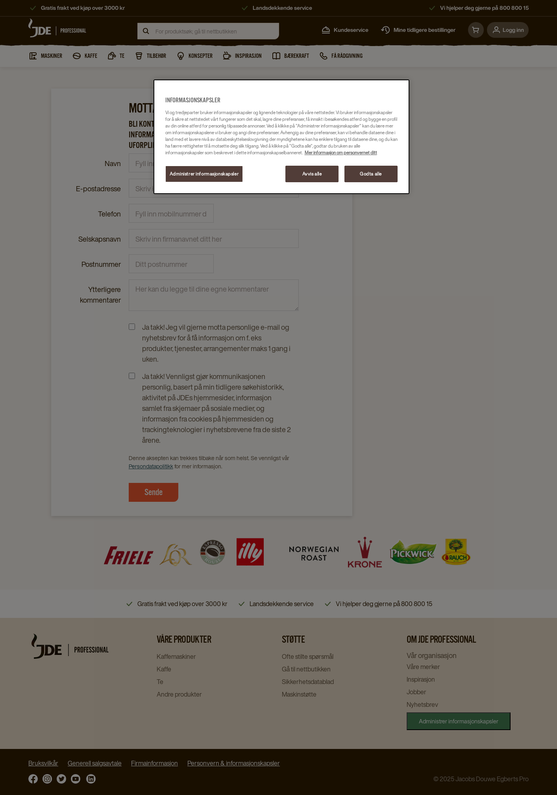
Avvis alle (312, 173)
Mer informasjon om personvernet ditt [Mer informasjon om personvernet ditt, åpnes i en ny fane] (341, 152)
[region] (281, 137)
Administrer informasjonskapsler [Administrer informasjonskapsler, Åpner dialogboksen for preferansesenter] (204, 173)
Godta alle (371, 173)
